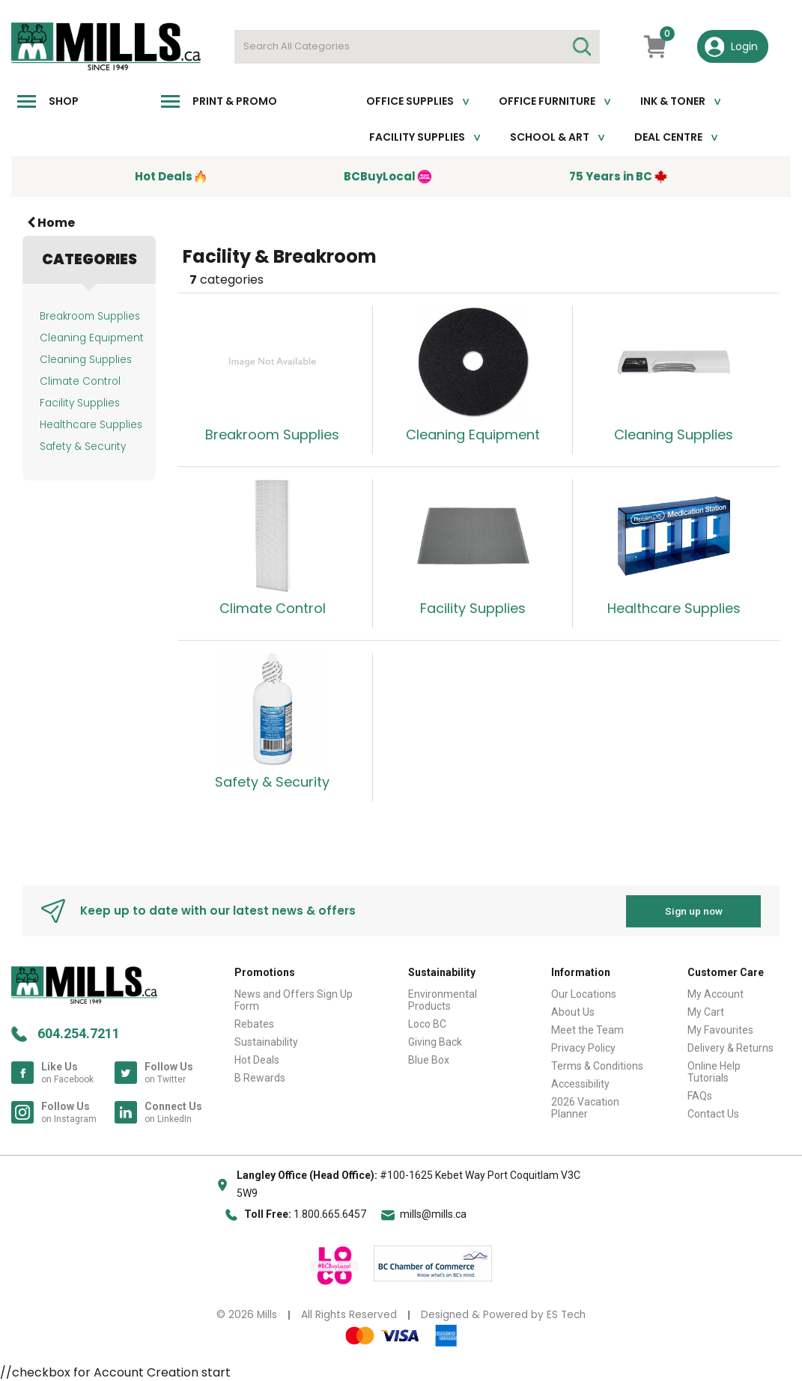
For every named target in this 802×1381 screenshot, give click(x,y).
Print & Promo (234, 101)
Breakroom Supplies (90, 316)
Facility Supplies (417, 136)
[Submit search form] (581, 47)
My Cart (705, 1011)
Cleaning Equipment (92, 338)
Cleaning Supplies (86, 360)
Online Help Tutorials (714, 1071)
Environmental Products (442, 999)
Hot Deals (256, 1059)
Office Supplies (410, 101)
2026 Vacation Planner (585, 1107)
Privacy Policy (583, 1047)
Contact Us (713, 1113)
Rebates (254, 1023)
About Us (573, 1011)
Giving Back (435, 1041)
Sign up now (694, 910)
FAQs (699, 1095)
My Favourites (720, 1029)
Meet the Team (587, 1029)
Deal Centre (668, 136)
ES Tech (566, 1314)
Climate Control (80, 381)
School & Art (549, 136)
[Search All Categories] (417, 47)
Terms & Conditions (597, 1065)
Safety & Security (83, 446)
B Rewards (259, 1077)
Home (51, 222)
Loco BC (427, 1023)
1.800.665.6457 (330, 1214)
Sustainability (266, 1041)
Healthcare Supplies (91, 425)
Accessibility (580, 1083)
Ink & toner (672, 101)
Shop (64, 101)
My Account (715, 993)
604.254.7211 (78, 1032)
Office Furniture (547, 101)
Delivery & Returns (730, 1047)
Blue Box (428, 1059)
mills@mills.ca (433, 1214)
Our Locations (583, 993)
